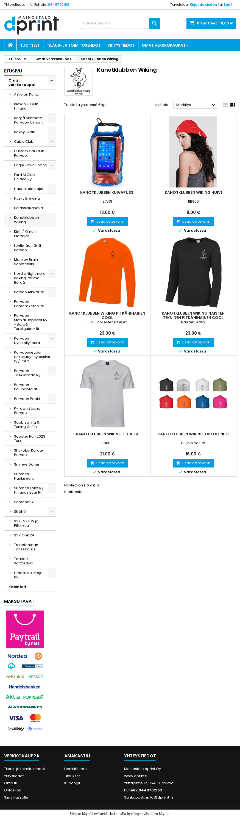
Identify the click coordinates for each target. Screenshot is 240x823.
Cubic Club (24, 141)
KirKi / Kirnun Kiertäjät (25, 234)
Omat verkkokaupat (164, 45)
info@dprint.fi (159, 797)
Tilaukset (72, 776)
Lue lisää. (132, 820)
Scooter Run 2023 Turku (29, 438)
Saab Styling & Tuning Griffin (27, 424)
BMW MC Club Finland (26, 106)
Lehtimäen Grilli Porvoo (27, 248)
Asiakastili (77, 756)
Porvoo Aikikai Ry (29, 292)
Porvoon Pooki (27, 398)
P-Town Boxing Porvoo (27, 410)
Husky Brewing (27, 198)
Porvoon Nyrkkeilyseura (27, 340)
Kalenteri (17, 586)
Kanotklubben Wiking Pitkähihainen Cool (107, 315)
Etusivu (13, 71)
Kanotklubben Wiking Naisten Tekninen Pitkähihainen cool (193, 315)
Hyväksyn (111, 820)
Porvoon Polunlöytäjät (25, 387)
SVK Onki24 (24, 535)
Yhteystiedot (14, 4)
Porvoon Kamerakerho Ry (29, 304)
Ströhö (20, 511)
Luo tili (229, 4)
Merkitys (196, 105)
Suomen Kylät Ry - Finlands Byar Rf (30, 490)
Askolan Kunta (26, 94)
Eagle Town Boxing (30, 165)
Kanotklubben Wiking (26, 220)
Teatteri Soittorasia (23, 561)
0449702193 (58, 4)
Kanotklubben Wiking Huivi (193, 192)
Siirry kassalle (16, 797)
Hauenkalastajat (28, 188)
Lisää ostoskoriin (107, 221)
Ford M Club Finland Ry (24, 177)
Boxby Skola (24, 132)
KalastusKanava (28, 208)
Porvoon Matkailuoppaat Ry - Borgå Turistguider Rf (30, 322)
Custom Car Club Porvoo (29, 153)
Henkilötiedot (76, 768)
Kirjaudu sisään (203, 4)
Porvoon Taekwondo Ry (27, 373)
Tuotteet (30, 45)
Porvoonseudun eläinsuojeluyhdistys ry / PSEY (32, 357)
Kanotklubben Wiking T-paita (107, 434)
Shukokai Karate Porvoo (28, 452)
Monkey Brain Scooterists (26, 262)
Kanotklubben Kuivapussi (107, 192)
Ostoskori (12, 790)
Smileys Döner (27, 464)
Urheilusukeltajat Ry (29, 575)
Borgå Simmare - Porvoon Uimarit (29, 120)
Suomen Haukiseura (24, 476)
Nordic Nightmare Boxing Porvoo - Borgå (30, 278)
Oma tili (11, 783)
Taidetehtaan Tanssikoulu (26, 547)
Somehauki (24, 502)
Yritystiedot (121, 45)
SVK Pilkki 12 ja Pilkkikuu (26, 523)
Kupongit (72, 783)
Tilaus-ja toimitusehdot (74, 45)
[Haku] (120, 23)
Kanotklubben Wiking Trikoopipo (193, 434)
